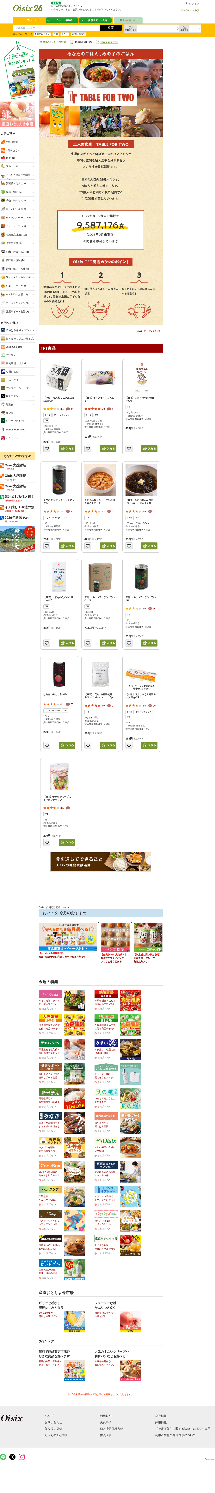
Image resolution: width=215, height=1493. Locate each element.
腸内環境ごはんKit (14, 363)
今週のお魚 (10, 371)
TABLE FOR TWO (107, 42)
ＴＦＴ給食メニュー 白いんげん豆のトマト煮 (99, 502)
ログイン (191, 3)
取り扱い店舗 (53, 1428)
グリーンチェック (13, 420)
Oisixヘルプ (190, 10)
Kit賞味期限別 (79, 34)
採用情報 (161, 1422)
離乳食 (7, 404)
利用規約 (106, 1415)
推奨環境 (106, 1435)
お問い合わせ (53, 1422)
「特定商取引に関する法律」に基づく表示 (182, 1428)
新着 (55, 34)
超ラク (64, 34)
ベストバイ (10, 380)
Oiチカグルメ (11, 396)
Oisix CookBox (11, 347)
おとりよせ (10, 438)
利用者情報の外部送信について (175, 1435)
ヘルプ (49, 1415)
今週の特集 (11, 141)
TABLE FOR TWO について (148, 331)
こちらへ (77, 6)
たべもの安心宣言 (56, 1435)
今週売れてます (42, 34)
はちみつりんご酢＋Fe (55, 694)
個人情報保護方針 (111, 1428)
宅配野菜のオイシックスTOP (52, 42)
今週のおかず (12, 150)
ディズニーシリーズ (15, 388)
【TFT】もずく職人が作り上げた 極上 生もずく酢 (140, 502)
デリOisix (9, 355)
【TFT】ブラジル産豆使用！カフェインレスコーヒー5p (99, 696)
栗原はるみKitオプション (17, 330)
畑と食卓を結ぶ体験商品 (17, 338)
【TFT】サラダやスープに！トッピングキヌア (58, 798)
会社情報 (161, 1415)
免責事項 (106, 1422)
